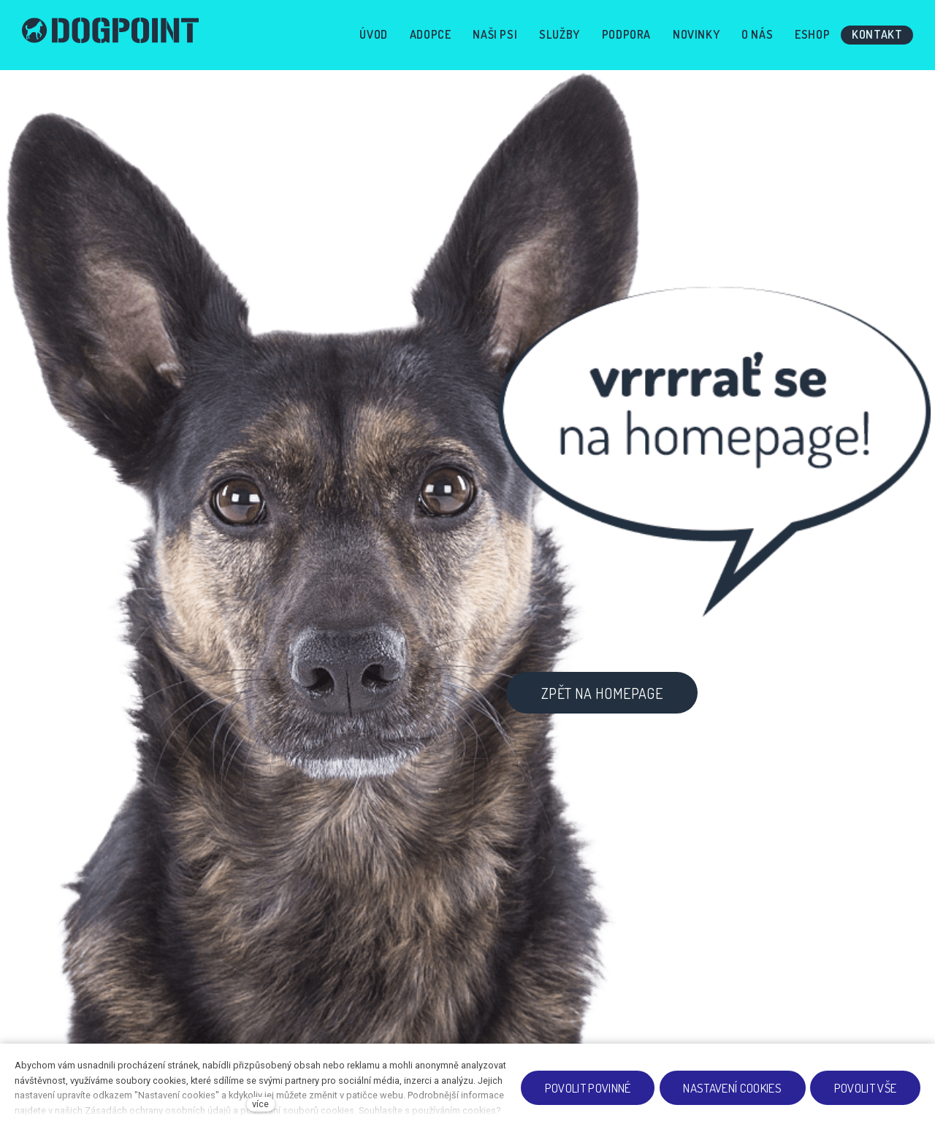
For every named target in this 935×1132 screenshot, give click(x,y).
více (260, 1103)
